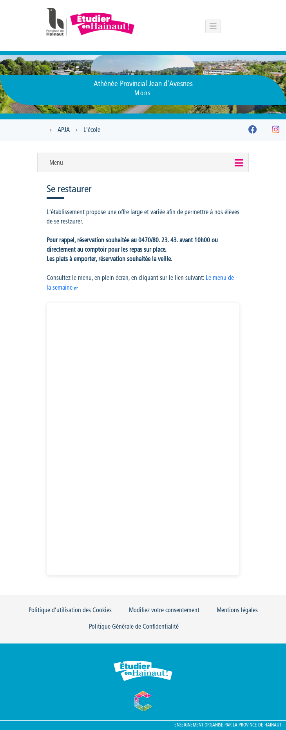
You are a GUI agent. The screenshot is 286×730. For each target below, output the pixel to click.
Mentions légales (237, 610)
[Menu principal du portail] (213, 26)
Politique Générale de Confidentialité (134, 627)
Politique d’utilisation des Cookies (70, 610)
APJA (64, 130)
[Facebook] (253, 131)
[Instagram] (275, 131)
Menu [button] (56, 163)
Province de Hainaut (260, 725)
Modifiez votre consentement (164, 610)
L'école (91, 130)
